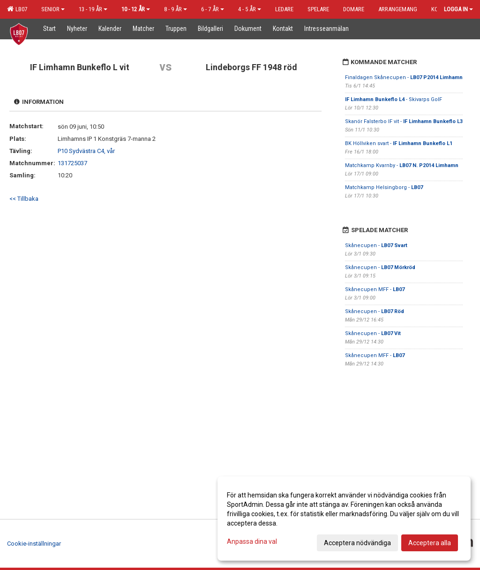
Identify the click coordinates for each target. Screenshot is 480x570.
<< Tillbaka (23, 198)
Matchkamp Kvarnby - (401, 165)
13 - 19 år (93, 9)
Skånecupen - (376, 245)
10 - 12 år (135, 9)
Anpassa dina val (252, 541)
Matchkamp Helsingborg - (384, 187)
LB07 (17, 9)
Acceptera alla (429, 543)
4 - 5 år (249, 9)
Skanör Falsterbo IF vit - (404, 121)
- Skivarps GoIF (394, 99)
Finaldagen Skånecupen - (404, 77)
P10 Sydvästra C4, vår (86, 150)
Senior (53, 9)
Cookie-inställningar (34, 543)
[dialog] (344, 518)
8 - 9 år (175, 9)
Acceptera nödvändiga (357, 543)
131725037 (72, 163)
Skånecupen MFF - (375, 289)
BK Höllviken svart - (398, 143)
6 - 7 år (212, 9)
